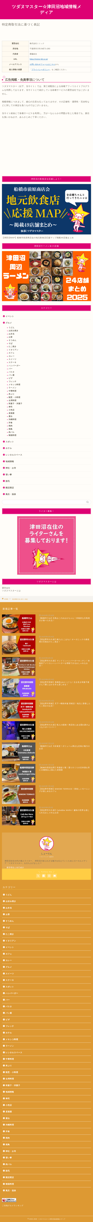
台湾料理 (12, 400)
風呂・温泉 (11, 494)
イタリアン (13, 350)
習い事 (9, 474)
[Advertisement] (46, 151)
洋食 (11, 423)
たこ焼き (12, 347)
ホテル (9, 448)
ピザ (11, 378)
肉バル (11, 432)
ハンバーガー (14, 366)
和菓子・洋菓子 (15, 404)
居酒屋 (11, 413)
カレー (11, 356)
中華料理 (12, 391)
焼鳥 (11, 429)
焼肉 (11, 426)
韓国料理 (12, 435)
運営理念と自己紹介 (15, 868)
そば (11, 343)
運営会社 (6, 588)
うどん (11, 328)
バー (11, 369)
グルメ (9, 323)
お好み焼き (13, 331)
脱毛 (8, 481)
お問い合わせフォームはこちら (42, 64)
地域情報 (10, 461)
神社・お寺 (11, 468)
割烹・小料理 (14, 397)
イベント (10, 316)
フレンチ (12, 381)
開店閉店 (10, 488)
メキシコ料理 (14, 385)
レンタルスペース (14, 455)
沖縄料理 (12, 419)
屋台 (11, 416)
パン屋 (11, 375)
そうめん (12, 340)
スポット (10, 442)
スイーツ (12, 359)
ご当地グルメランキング (12, 1206)
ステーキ (12, 362)
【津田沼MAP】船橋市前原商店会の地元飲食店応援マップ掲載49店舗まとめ (38, 238)
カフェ (11, 353)
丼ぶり (11, 394)
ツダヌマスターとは (11, 590)
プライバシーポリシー (41, 69)
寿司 (11, 407)
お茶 (11, 337)
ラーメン (12, 388)
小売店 (11, 410)
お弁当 (11, 334)
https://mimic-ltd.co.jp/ (39, 59)
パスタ (11, 372)
